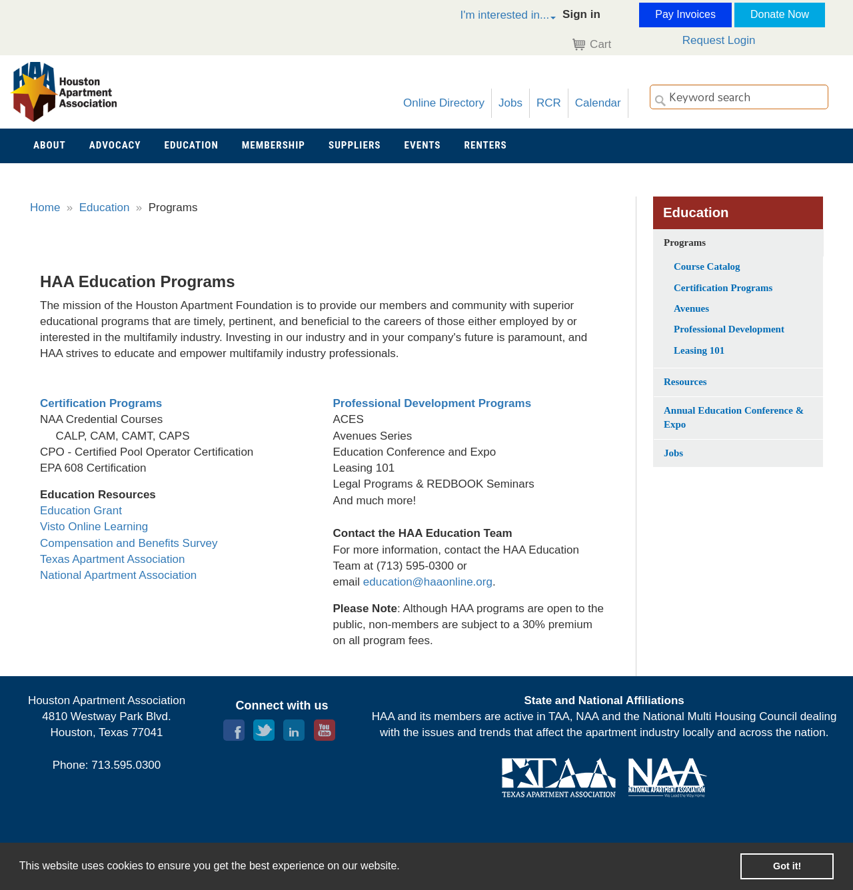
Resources (685, 381)
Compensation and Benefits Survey (129, 543)
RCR (548, 103)
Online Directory (443, 103)
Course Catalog (707, 266)
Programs (685, 242)
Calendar (598, 103)
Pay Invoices (685, 14)
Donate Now (779, 14)
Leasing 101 (699, 350)
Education (104, 207)
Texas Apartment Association (112, 559)
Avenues (691, 308)
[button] (494, 17)
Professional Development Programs (432, 403)
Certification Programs (101, 403)
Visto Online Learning (94, 526)
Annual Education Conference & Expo (734, 417)
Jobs (510, 103)
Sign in (581, 14)
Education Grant (81, 510)
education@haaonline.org (427, 582)
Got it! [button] (787, 866)
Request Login (719, 40)
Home (45, 207)
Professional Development (729, 329)
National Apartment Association (118, 575)
